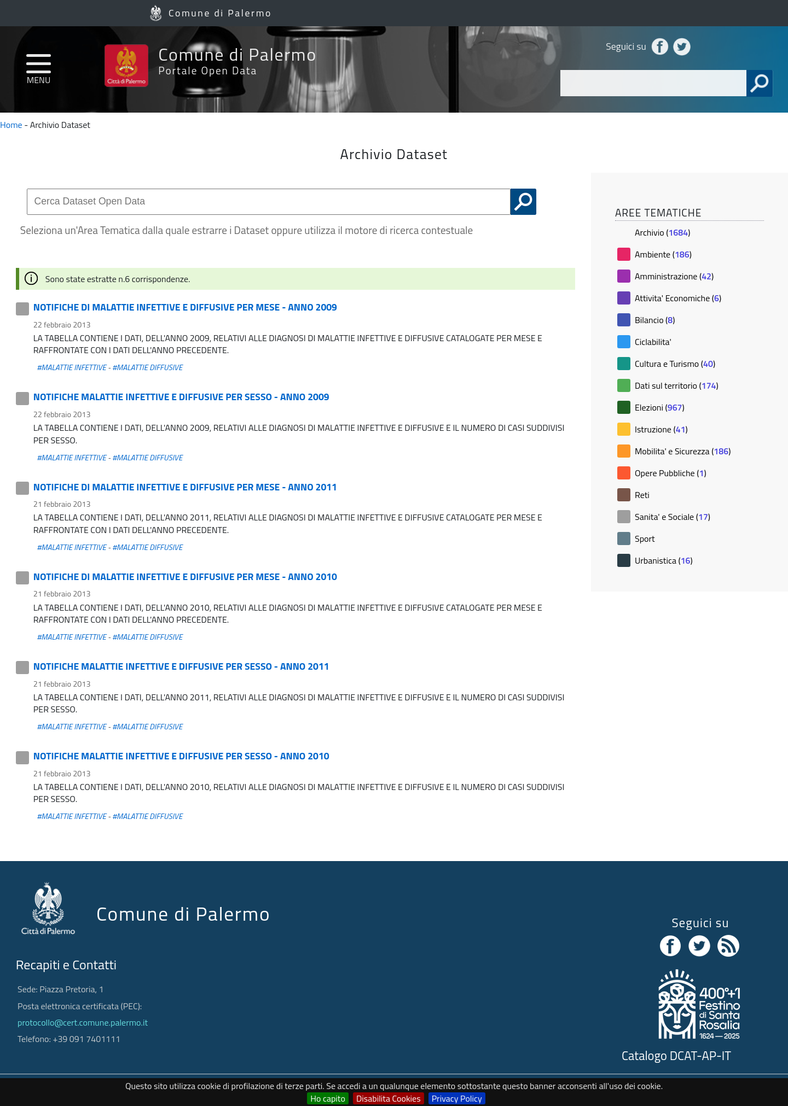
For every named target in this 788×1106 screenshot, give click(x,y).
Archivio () (662, 232)
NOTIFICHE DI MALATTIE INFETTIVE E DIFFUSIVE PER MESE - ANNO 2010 (185, 576)
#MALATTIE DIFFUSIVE (147, 367)
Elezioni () (660, 407)
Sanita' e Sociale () (672, 516)
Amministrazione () (674, 276)
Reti (642, 494)
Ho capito (327, 1098)
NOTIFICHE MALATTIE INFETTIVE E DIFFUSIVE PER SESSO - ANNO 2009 (181, 396)
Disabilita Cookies (388, 1098)
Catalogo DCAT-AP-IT (676, 1055)
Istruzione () (661, 429)
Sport (645, 538)
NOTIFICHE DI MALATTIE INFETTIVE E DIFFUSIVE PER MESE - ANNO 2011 (185, 486)
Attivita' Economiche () (678, 298)
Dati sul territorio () (677, 385)
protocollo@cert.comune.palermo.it (83, 1022)
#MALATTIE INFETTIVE (71, 367)
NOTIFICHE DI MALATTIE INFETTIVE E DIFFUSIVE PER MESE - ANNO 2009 (185, 307)
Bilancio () (655, 319)
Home (11, 124)
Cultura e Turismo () (675, 363)
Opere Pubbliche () (670, 472)
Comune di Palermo (220, 12)
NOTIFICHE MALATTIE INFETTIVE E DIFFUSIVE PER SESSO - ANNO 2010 (181, 755)
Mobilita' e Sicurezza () (683, 451)
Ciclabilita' (653, 341)
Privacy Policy (457, 1098)
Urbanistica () (664, 560)
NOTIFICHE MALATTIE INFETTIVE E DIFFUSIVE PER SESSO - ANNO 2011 (181, 666)
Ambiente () (663, 254)
